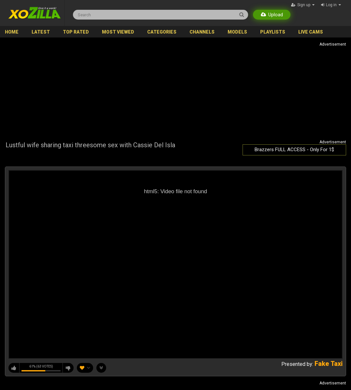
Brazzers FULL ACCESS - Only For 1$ (294, 149)
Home (12, 32)
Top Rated (76, 32)
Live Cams (310, 32)
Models (237, 32)
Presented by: (312, 364)
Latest (41, 32)
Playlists (272, 32)
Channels (202, 32)
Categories (161, 32)
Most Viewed (118, 32)
